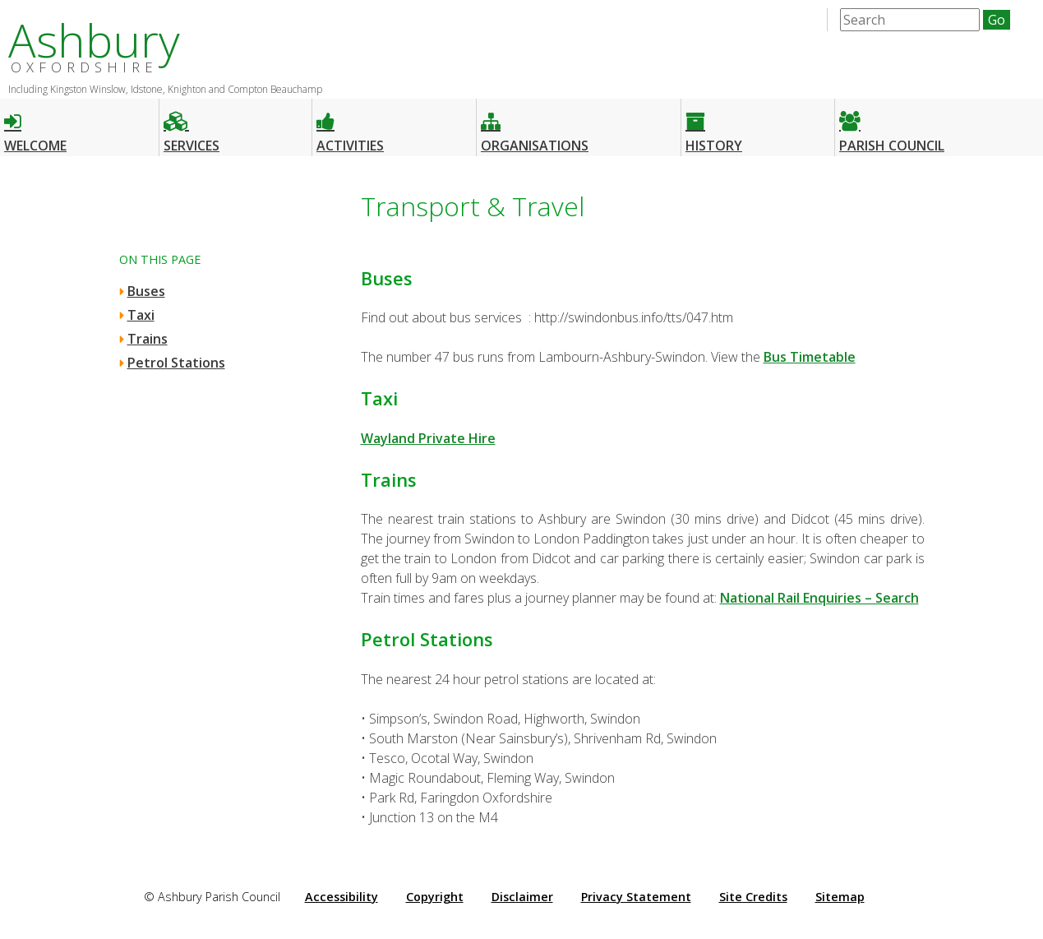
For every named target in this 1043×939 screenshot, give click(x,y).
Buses (146, 291)
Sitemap (840, 896)
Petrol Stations (176, 363)
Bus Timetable (810, 357)
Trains (147, 339)
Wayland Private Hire (428, 438)
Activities (350, 125)
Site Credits (753, 896)
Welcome (35, 125)
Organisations (534, 125)
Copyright (435, 896)
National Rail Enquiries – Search (819, 598)
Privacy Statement (636, 896)
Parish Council (891, 125)
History (713, 125)
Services (191, 125)
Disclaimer (522, 896)
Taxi (141, 315)
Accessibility (341, 896)
